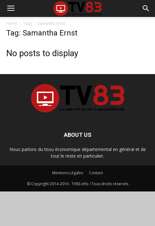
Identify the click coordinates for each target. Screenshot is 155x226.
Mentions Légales (67, 172)
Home (11, 23)
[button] (146, 8)
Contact (96, 172)
